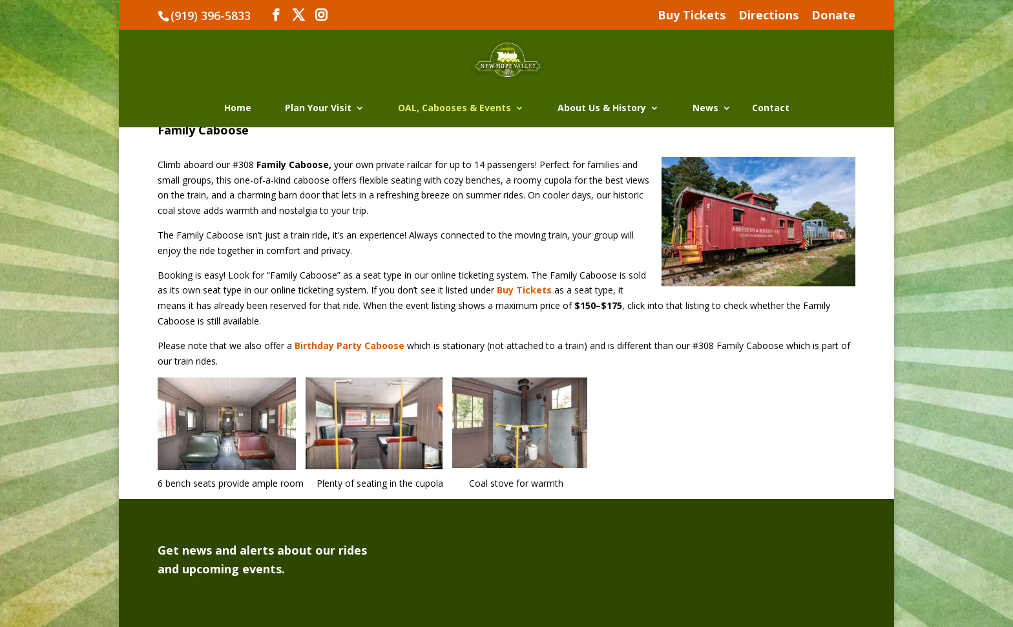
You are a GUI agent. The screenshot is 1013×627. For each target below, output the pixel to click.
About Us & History (602, 108)
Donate (833, 16)
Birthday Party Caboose (349, 345)
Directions (768, 16)
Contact (770, 108)
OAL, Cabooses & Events (454, 108)
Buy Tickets (692, 16)
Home (237, 108)
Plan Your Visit (318, 108)
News (705, 108)
